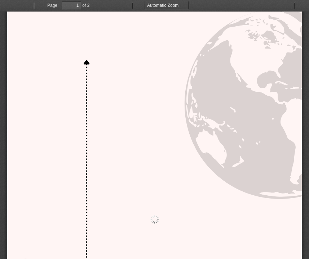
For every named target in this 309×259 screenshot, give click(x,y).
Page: (52, 5)
